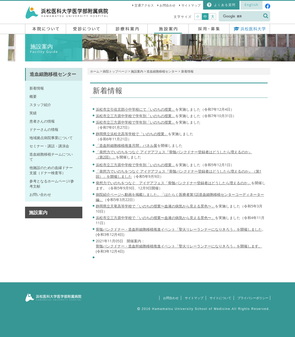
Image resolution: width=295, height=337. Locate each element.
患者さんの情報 (42, 121)
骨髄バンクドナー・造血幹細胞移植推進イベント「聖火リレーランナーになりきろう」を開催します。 (179, 246)
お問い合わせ (40, 194)
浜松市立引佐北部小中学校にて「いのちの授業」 (135, 109)
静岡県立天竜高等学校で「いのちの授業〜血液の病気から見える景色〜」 (155, 206)
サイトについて (217, 298)
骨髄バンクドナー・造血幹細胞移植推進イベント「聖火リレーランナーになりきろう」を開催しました (179, 229)
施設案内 (137, 71)
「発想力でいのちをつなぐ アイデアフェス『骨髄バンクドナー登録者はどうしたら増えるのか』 (174, 151)
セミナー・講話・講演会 (49, 145)
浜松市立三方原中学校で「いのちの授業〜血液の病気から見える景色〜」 (155, 217)
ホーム (94, 71)
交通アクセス (144, 5)
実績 (33, 112)
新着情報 (36, 88)
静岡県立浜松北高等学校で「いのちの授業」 (132, 133)
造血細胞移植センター (162, 71)
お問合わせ (168, 5)
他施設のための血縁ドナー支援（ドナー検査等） (51, 170)
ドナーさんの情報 (43, 129)
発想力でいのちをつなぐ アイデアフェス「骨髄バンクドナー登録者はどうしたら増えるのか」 (173, 182)
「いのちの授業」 (135, 122)
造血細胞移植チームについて (51, 157)
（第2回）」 (106, 157)
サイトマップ (191, 5)
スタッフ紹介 (40, 104)
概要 (33, 96)
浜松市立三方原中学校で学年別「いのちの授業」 (135, 115)
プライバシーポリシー (251, 298)
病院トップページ (115, 71)
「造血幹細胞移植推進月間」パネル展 (126, 145)
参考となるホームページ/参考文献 (51, 184)
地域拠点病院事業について (51, 137)
